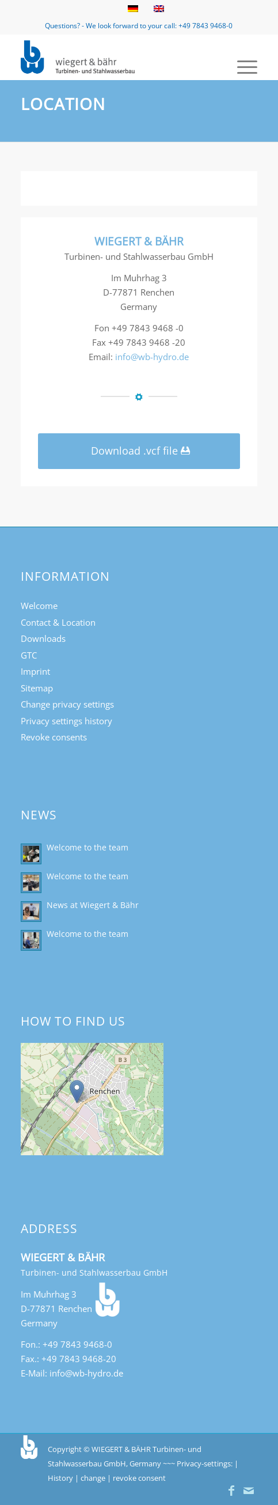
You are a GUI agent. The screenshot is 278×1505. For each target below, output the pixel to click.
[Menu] (241, 66)
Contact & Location (58, 622)
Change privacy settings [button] (67, 704)
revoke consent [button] (139, 1478)
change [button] (93, 1478)
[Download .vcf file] (139, 451)
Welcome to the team (87, 847)
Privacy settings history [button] (66, 721)
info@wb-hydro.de (152, 356)
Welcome (39, 605)
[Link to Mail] (248, 1490)
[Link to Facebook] (231, 1490)
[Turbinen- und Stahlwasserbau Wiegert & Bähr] (115, 57)
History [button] (60, 1478)
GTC (29, 655)
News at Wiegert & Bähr (93, 904)
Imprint (35, 671)
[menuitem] (241, 66)
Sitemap (37, 688)
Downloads (43, 638)
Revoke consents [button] (54, 737)
